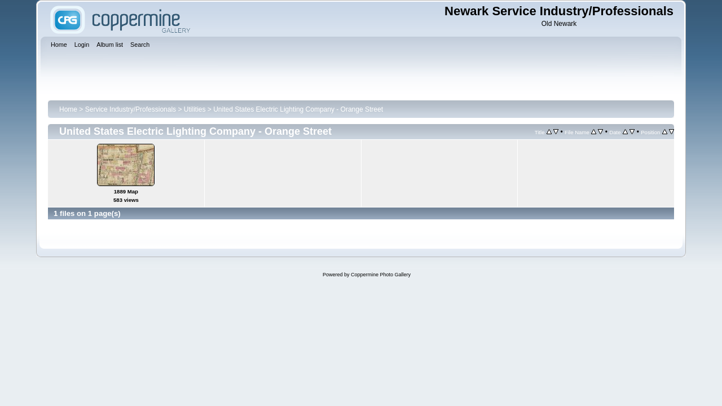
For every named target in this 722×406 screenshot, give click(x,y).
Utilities (195, 109)
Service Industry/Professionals (130, 109)
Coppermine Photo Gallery (381, 274)
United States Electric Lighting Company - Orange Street (298, 109)
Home (68, 109)
